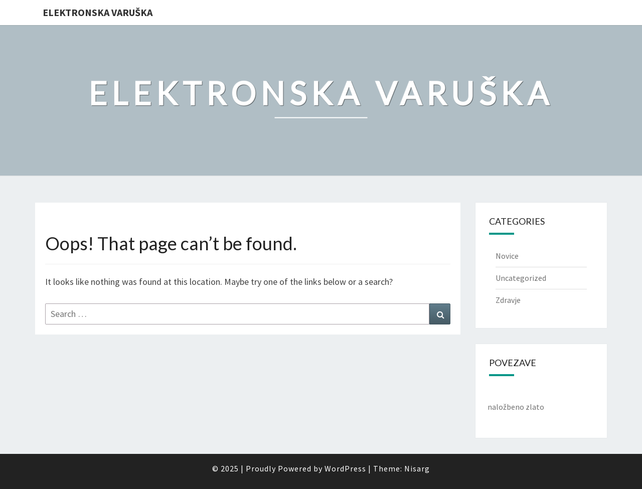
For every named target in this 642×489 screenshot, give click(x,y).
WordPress (345, 468)
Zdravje (508, 300)
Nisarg (417, 468)
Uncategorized (521, 278)
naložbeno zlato (516, 407)
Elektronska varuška (97, 12)
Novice (507, 256)
